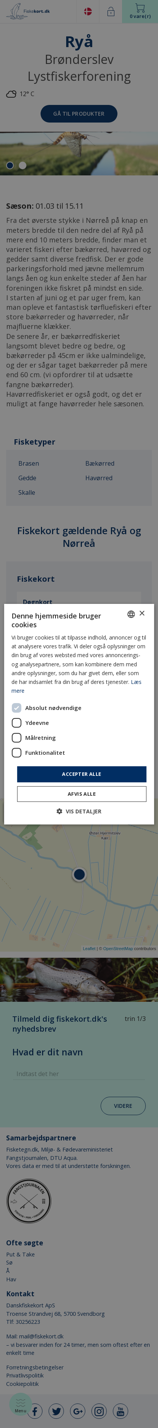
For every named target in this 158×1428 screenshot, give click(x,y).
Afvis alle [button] (82, 793)
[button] (79, 811)
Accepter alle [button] (81, 773)
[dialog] (79, 714)
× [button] (142, 614)
